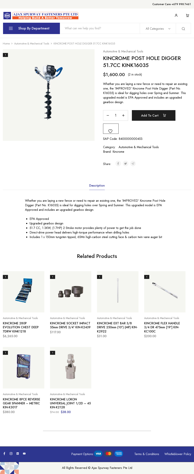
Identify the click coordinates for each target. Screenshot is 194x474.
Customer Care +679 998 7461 (171, 4)
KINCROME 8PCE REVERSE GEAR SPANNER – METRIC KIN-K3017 (21, 403)
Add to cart (153, 115)
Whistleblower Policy (177, 454)
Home (6, 43)
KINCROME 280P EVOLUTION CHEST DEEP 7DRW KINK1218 (21, 327)
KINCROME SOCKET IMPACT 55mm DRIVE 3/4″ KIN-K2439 (70, 325)
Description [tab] (97, 185)
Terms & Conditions (146, 454)
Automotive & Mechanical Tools (31, 43)
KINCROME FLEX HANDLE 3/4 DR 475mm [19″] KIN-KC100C (162, 327)
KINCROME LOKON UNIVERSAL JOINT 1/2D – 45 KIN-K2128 (70, 403)
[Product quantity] (115, 115)
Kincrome (118, 151)
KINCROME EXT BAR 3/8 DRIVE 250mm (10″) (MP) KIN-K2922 (117, 327)
